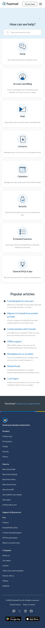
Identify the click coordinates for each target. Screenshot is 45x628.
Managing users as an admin (20, 353)
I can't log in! (13, 378)
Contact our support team (28, 403)
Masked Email (13, 366)
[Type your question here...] (22, 32)
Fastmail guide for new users (20, 301)
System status (15, 605)
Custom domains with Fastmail (21, 329)
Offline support (14, 341)
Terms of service (29, 605)
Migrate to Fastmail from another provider (22, 315)
